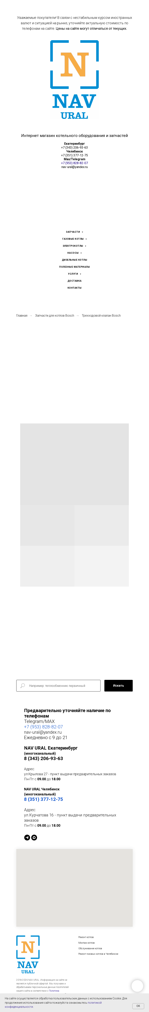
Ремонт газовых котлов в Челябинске (98, 954)
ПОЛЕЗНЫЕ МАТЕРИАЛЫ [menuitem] (74, 267)
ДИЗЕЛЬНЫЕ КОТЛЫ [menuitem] (74, 260)
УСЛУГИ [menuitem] (73, 274)
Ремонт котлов (86, 937)
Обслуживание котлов (90, 948)
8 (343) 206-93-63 (43, 758)
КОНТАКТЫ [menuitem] (75, 288)
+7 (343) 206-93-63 (74, 147)
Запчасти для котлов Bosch (54, 315)
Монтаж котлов (86, 943)
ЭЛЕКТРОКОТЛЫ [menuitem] (73, 246)
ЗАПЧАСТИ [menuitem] (73, 232)
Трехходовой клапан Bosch (101, 315)
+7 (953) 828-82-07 (74, 163)
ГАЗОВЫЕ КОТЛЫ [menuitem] (73, 239)
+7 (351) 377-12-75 (74, 155)
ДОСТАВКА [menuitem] (75, 281)
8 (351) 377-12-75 (43, 799)
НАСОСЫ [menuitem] (73, 253)
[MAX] (34, 838)
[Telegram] (27, 838)
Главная (21, 315)
